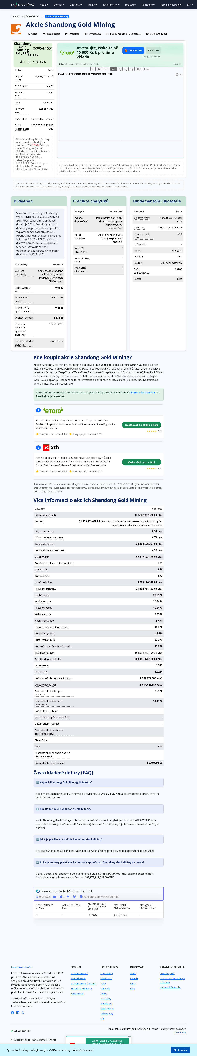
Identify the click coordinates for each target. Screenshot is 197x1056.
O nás (133, 973)
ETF (102, 1018)
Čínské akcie (32, 16)
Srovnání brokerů (79, 973)
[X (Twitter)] (23, 1012)
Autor (133, 983)
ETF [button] (189, 4)
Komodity (105, 988)
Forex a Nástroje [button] (169, 4)
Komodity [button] (147, 4)
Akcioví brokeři (78, 978)
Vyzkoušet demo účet (141, 462)
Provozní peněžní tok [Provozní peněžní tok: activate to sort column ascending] (147, 906)
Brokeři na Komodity (81, 988)
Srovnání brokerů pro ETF (84, 983)
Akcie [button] (43, 4)
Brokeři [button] (129, 4)
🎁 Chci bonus (133, 50)
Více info (153, 50)
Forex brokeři (77, 993)
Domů (15, 16)
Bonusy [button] (58, 4)
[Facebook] (12, 1012)
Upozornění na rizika (170, 987)
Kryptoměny (106, 973)
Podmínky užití (167, 973)
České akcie (106, 978)
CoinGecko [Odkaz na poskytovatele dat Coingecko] (180, 1032)
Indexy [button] (91, 4)
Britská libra (106, 1003)
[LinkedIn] (17, 1012)
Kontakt (134, 978)
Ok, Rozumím (180, 1050)
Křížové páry (106, 1013)
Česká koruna (107, 1008)
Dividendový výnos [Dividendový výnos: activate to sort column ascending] (44, 906)
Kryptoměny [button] (110, 4)
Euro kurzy (105, 998)
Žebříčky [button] (75, 4)
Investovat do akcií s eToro (141, 425)
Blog (132, 988)
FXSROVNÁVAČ (22, 5)
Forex (103, 983)
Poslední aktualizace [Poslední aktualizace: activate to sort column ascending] (122, 906)
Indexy (103, 993)
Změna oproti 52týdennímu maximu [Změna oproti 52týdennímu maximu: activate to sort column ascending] (97, 906)
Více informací (86, 1050)
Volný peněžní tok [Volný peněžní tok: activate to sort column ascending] (71, 906)
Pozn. (175, 64)
